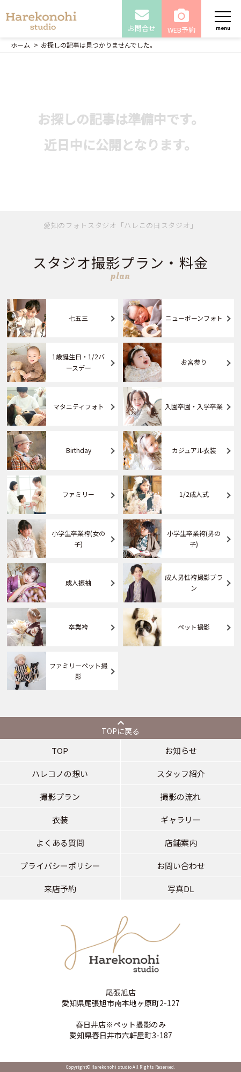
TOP (60, 750)
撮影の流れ (180, 796)
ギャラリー (180, 819)
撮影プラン (60, 796)
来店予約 (60, 888)
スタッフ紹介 (181, 773)
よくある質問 (60, 842)
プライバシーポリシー (60, 865)
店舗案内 (181, 842)
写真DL (180, 888)
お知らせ (181, 750)
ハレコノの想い (60, 773)
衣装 (60, 819)
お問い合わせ (181, 865)
